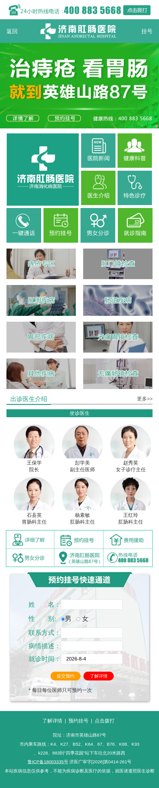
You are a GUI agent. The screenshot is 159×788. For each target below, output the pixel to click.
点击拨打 (105, 721)
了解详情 (99, 675)
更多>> (145, 399)
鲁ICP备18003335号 (48, 761)
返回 (12, 31)
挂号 (147, 31)
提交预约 (65, 675)
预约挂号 (78, 721)
